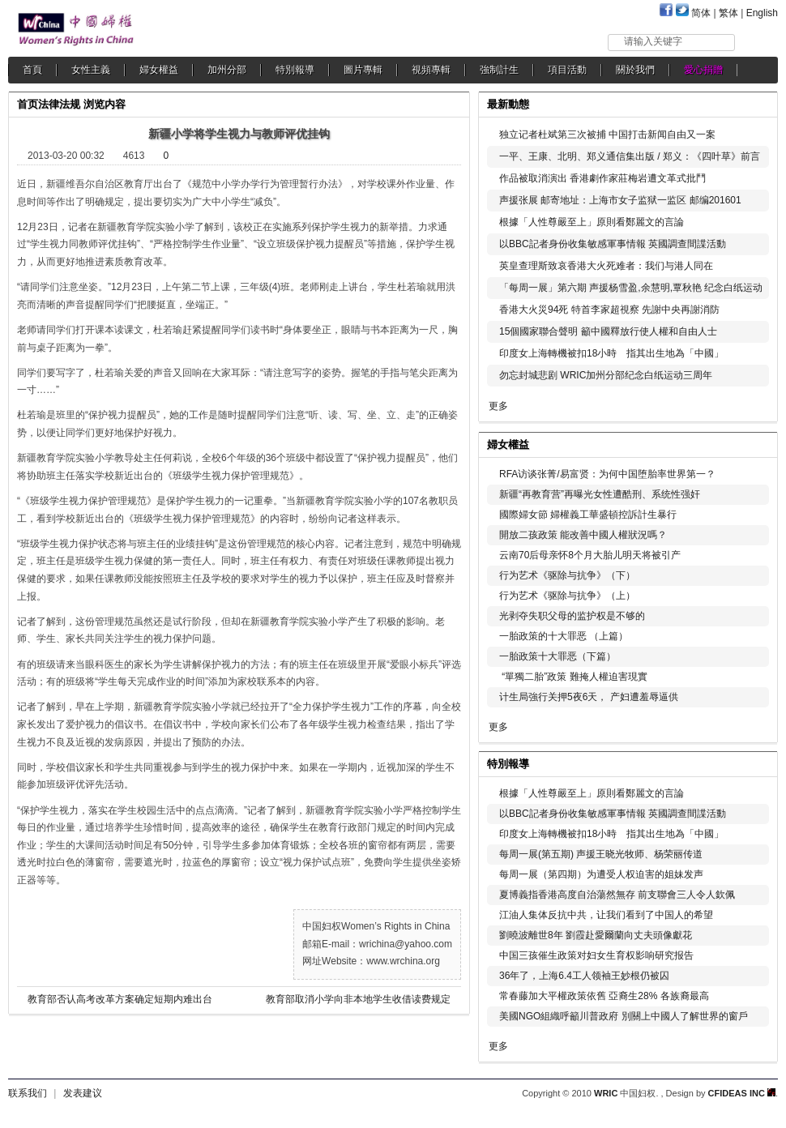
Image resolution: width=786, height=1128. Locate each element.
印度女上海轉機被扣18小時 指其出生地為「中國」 (611, 353)
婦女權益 (158, 69)
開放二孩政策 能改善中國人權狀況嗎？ (583, 534)
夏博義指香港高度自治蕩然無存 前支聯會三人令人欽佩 (617, 894)
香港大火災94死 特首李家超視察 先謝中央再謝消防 (609, 309)
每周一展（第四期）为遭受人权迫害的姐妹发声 (601, 874)
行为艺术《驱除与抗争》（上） (567, 595)
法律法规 (59, 104)
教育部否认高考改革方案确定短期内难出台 (120, 999)
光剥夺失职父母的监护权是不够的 (572, 616)
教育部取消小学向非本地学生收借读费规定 (358, 999)
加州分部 (226, 69)
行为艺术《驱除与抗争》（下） (567, 575)
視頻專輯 (431, 69)
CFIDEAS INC (741, 1093)
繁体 (728, 13)
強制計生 (499, 69)
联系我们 (27, 1093)
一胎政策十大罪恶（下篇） (557, 656)
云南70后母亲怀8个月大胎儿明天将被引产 (590, 555)
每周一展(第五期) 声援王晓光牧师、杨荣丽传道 (601, 854)
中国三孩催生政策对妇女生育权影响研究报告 (596, 955)
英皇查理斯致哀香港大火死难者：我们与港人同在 (606, 265)
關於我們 (635, 69)
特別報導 (295, 69)
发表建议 (82, 1093)
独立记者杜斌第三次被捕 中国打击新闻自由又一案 (607, 134)
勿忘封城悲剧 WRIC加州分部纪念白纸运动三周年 (605, 375)
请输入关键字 (653, 41)
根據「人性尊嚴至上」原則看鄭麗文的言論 (591, 222)
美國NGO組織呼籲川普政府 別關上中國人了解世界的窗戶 (623, 1016)
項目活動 (567, 69)
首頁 (32, 69)
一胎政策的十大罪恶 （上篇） (563, 636)
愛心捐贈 (703, 69)
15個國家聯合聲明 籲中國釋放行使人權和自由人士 (608, 331)
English (762, 13)
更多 (498, 406)
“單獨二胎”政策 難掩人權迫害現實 (573, 676)
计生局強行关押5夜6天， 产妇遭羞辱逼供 (588, 697)
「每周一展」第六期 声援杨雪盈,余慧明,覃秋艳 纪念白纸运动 (631, 287)
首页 (27, 104)
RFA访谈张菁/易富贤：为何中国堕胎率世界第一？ (607, 474)
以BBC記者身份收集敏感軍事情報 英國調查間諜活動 (612, 244)
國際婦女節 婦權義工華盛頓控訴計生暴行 (588, 514)
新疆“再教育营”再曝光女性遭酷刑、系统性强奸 (599, 494)
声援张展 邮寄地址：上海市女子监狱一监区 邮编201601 (620, 200)
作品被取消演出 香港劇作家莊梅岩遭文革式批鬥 (604, 178)
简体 (701, 13)
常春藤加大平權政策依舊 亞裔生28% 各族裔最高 (604, 996)
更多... (754, 442)
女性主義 (90, 69)
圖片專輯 (363, 69)
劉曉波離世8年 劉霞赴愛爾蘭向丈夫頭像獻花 (595, 935)
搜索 (757, 41)
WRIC (605, 1093)
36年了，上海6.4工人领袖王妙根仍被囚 (584, 975)
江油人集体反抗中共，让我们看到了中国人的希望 (606, 915)
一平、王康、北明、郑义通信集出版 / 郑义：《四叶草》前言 (629, 156)
